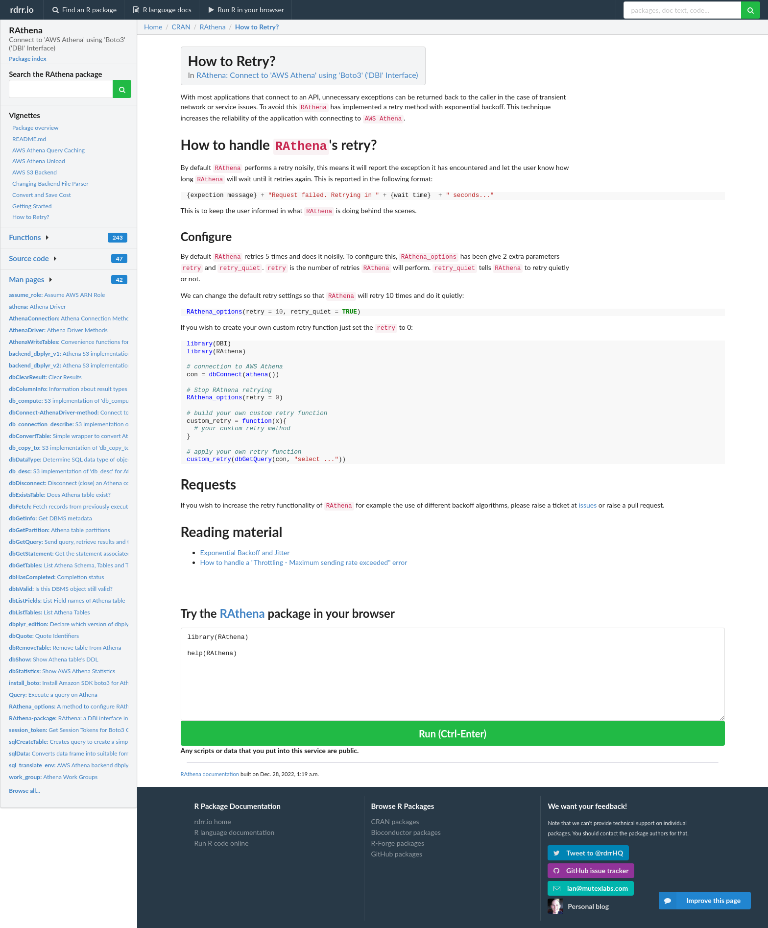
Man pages (26, 279)
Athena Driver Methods (58, 330)
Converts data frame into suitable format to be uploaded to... (98, 753)
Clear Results (45, 377)
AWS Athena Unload (38, 161)
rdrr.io (21, 9)
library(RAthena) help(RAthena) (453, 662)
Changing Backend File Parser (50, 183)
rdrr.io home (212, 810)
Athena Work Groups (53, 777)
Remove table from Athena (65, 647)
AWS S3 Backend (34, 172)
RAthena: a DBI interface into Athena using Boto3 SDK (104, 718)
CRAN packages (395, 810)
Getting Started (31, 206)
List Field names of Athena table (67, 600)
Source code (29, 258)
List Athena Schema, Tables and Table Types (82, 565)
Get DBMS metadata (50, 518)
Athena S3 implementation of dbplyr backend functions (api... (114, 353)
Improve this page (700, 900)
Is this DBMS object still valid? (61, 588)
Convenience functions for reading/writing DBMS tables (107, 341)
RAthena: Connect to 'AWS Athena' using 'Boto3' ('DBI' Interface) (307, 74)
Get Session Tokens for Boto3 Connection (82, 729)
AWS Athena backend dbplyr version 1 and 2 (90, 765)
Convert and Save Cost (41, 194)
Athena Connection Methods (72, 318)
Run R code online (221, 832)
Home (153, 27)
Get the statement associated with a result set (91, 553)
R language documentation (234, 821)
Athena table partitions (59, 530)
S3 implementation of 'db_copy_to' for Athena (84, 447)
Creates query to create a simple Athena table (88, 741)
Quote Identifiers (44, 635)
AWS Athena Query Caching (48, 150)
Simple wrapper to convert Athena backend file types (99, 436)
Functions (25, 237)
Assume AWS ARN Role (57, 294)
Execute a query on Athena (53, 694)
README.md (29, 139)
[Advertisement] (651, 194)
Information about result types (68, 388)
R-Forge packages (397, 832)
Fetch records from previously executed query (79, 506)
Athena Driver (37, 306)
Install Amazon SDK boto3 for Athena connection (88, 682)
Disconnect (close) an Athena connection (80, 483)
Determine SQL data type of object (71, 459)
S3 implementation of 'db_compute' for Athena (86, 400)
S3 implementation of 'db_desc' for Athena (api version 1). (94, 471)
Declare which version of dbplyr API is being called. (94, 624)
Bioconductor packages (406, 821)
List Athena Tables (49, 612)
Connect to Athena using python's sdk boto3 (112, 412)
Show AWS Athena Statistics (62, 671)
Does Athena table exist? (60, 494)
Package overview (35, 127)
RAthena (241, 602)
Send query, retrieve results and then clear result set (93, 541)
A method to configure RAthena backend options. (96, 706)
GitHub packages (397, 842)
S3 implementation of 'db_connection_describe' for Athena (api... (124, 424)
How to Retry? (30, 216)
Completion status (56, 577)
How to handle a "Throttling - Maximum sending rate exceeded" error (304, 551)
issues (587, 494)
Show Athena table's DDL (53, 659)
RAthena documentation (210, 762)
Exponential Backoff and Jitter (245, 541)
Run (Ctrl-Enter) (452, 722)
